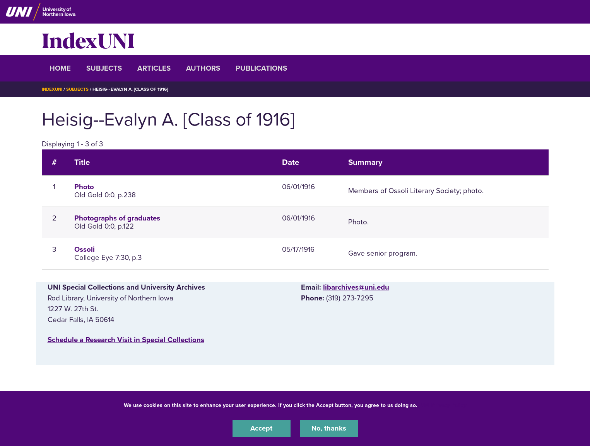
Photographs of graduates (117, 218)
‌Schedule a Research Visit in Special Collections (126, 340)
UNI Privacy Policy (443, 405)
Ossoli (84, 249)
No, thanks (329, 428)
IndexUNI (88, 39)
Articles (154, 68)
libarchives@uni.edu (356, 287)
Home (60, 68)
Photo (84, 187)
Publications (261, 68)
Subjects (104, 68)
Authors (203, 68)
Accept (261, 428)
